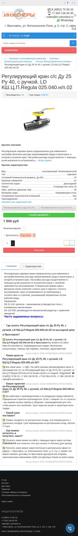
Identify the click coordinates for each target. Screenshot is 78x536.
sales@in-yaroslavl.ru (59, 16)
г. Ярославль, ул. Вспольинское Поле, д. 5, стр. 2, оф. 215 (28, 527)
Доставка (6, 486)
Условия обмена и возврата (14, 492)
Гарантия (6, 489)
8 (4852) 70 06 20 (60, 9)
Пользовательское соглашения (16, 495)
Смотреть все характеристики (17, 202)
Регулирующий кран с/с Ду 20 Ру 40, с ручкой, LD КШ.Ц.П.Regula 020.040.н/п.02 (21, 208)
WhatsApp (65, 20)
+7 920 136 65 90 (60, 13)
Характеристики (31, 266)
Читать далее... (45, 160)
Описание (10, 266)
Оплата (5, 483)
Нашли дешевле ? (39, 215)
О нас (4, 480)
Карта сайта (7, 501)
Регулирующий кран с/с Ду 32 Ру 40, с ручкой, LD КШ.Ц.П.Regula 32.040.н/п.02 (58, 208)
